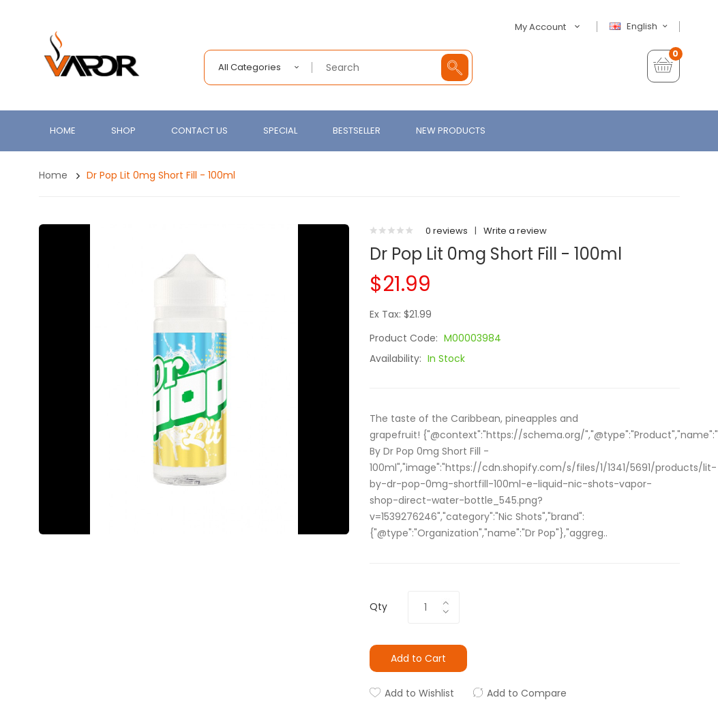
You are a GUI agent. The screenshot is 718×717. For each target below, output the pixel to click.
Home (53, 175)
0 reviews (446, 230)
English (640, 26)
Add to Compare (527, 693)
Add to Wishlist (419, 693)
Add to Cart (418, 658)
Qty (378, 606)
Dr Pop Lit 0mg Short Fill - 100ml (161, 175)
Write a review (515, 230)
